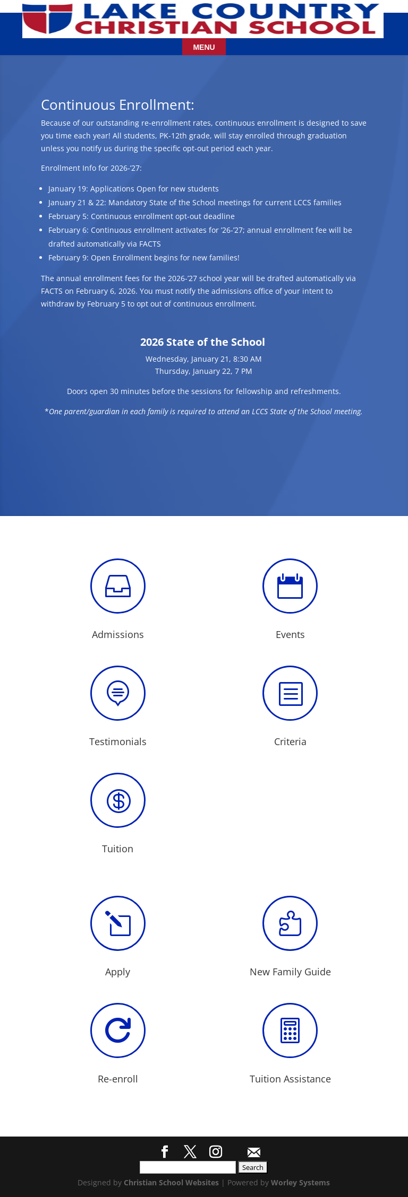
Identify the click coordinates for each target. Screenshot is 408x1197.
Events (290, 634)
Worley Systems (300, 1182)
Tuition (117, 848)
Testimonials (118, 741)
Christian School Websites (171, 1182)
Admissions (118, 634)
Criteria (290, 741)
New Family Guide (290, 971)
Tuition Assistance (290, 1078)
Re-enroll (118, 1078)
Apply (117, 971)
